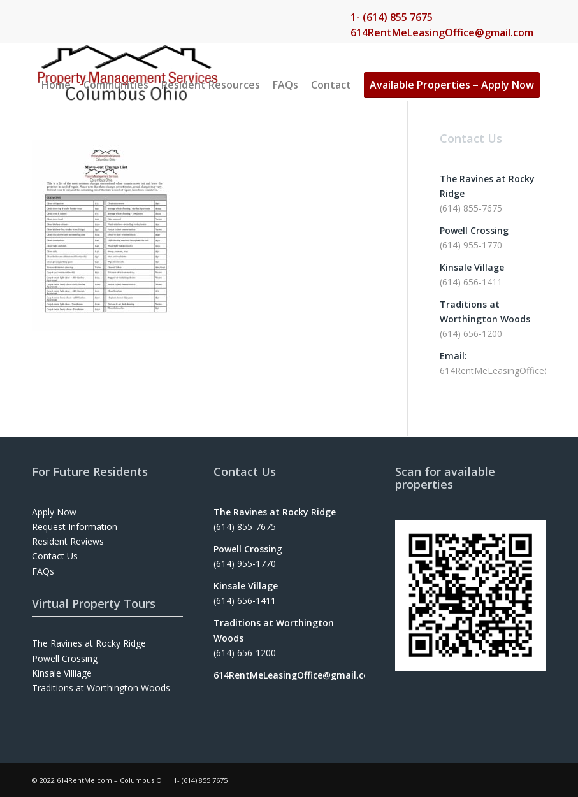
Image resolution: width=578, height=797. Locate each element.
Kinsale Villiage (62, 673)
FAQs (43, 571)
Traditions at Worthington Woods (101, 688)
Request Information (74, 527)
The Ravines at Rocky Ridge (89, 643)
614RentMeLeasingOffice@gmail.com (441, 32)
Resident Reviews (68, 541)
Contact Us (55, 556)
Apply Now (54, 512)
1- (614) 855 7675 (391, 17)
